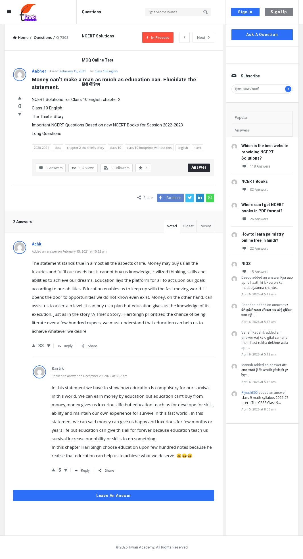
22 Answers (254, 248)
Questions (91, 12)
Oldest (188, 226)
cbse (58, 147)
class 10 (115, 147)
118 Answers (255, 166)
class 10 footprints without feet (149, 147)
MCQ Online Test (97, 60)
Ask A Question (262, 34)
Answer (199, 167)
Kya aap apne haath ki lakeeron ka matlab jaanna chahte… (267, 282)
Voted (172, 226)
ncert (197, 147)
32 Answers (254, 189)
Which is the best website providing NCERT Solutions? (264, 151)
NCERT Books (254, 181)
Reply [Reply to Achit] (65, 346)
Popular (241, 117)
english (182, 147)
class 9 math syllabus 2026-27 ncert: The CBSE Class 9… (265, 400)
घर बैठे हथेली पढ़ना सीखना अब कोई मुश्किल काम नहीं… (266, 309)
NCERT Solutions (98, 36)
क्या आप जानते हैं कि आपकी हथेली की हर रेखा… (264, 370)
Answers (242, 130)
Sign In (245, 12)
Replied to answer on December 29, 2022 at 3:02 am (90, 376)
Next (203, 37)
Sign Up (279, 12)
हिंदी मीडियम (91, 84)
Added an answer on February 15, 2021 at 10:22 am (69, 251)
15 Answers (254, 271)
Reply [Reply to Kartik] (82, 470)
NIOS (246, 263)
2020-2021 (41, 147)
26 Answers (254, 219)
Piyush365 (249, 392)
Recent (205, 226)
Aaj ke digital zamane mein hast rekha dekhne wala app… (264, 342)
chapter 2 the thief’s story (85, 147)
